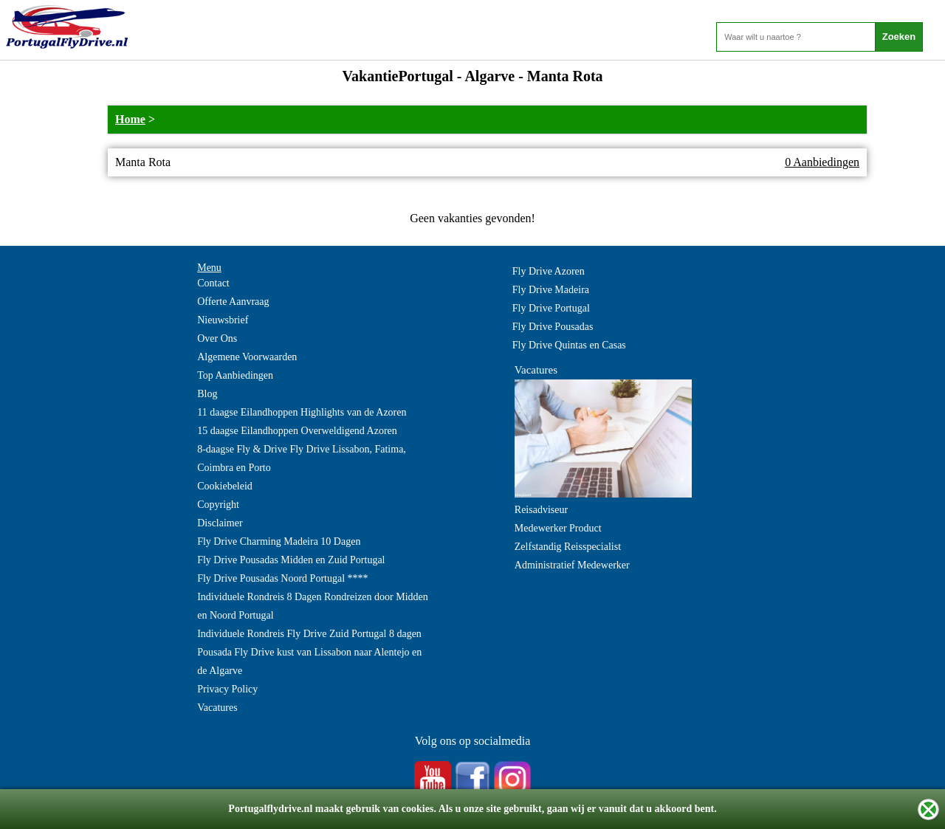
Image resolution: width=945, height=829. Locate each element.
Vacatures (217, 707)
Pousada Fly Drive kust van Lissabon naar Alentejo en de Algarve (309, 661)
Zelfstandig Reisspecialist (568, 546)
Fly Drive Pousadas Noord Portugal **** (282, 578)
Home (130, 119)
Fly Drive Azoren (548, 271)
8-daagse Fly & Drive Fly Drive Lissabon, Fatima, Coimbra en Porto (301, 458)
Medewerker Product (558, 528)
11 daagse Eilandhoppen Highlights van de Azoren (301, 412)
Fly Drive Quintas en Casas (569, 345)
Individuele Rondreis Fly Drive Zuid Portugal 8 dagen (309, 633)
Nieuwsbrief (222, 320)
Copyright (218, 504)
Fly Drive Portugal (551, 308)
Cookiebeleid (224, 486)
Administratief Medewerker (572, 565)
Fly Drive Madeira (550, 289)
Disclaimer (219, 523)
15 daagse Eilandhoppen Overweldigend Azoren (297, 430)
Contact (213, 283)
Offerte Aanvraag (233, 301)
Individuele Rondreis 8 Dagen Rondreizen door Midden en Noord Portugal (312, 606)
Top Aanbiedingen (235, 375)
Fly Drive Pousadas (553, 326)
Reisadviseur (541, 509)
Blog (207, 393)
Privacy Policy (227, 689)
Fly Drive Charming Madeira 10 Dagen (278, 541)
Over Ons (217, 338)
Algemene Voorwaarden (247, 356)
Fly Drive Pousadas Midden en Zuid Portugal (291, 559)
